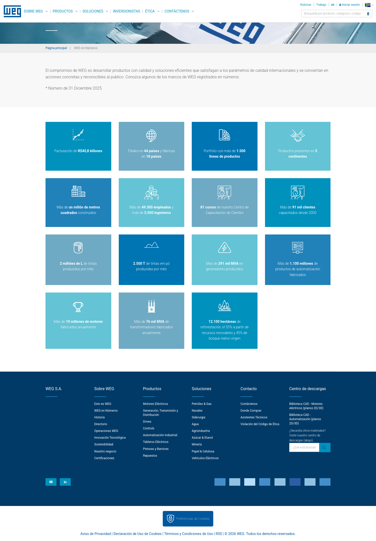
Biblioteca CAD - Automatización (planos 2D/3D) (305, 419)
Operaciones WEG (106, 431)
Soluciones (92, 11)
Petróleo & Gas (202, 404)
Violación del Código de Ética (259, 424)
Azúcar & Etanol (202, 437)
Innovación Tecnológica (110, 437)
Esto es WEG (102, 404)
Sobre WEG (33, 11)
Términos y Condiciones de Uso (188, 534)
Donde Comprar (251, 410)
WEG (10, 11)
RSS (219, 534)
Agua (195, 424)
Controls (148, 428)
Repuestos (150, 455)
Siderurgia (198, 417)
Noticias (305, 5)
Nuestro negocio (105, 451)
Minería (197, 444)
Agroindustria (201, 431)
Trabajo (321, 5)
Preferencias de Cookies (192, 518)
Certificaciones (104, 458)
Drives (147, 421)
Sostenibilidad (103, 444)
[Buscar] (368, 14)
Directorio (100, 424)
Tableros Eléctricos (155, 442)
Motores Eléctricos (155, 404)
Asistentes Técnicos (253, 417)
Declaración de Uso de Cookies (138, 534)
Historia (99, 417)
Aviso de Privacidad (95, 534)
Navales (197, 410)
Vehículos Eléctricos (205, 458)
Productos (63, 11)
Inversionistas (126, 11)
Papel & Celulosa (203, 451)
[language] (369, 5)
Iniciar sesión (349, 5)
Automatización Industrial (160, 435)
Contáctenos (176, 11)
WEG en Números (106, 410)
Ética (150, 11)
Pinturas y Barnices (155, 449)
